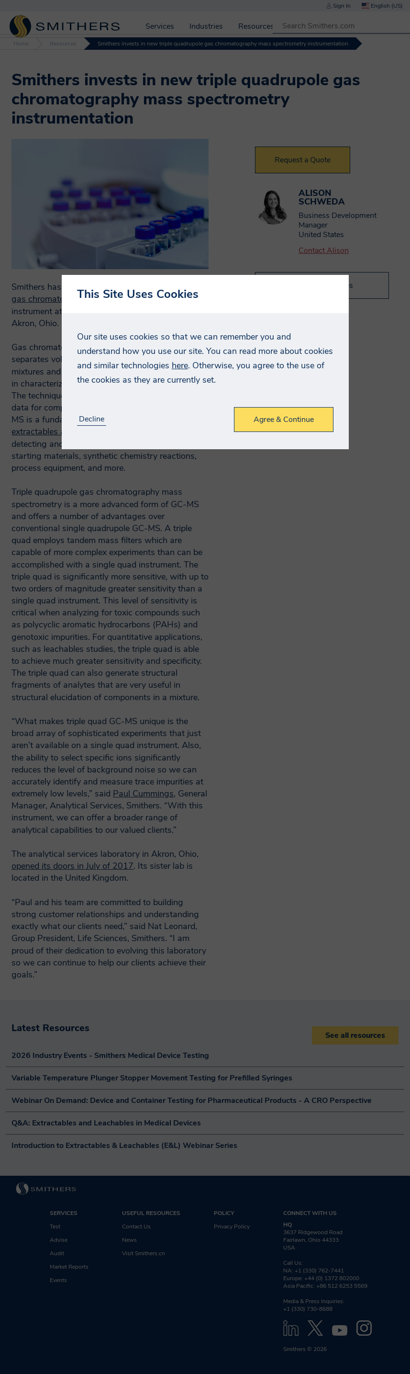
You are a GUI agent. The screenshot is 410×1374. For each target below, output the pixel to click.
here (180, 365)
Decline (91, 419)
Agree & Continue (284, 419)
